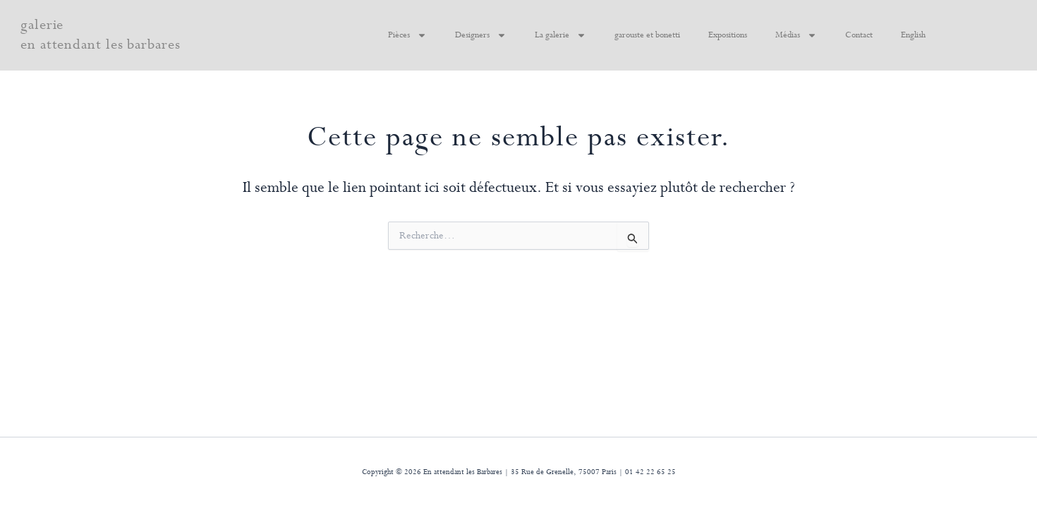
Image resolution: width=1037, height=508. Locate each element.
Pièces (407, 35)
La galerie (560, 35)
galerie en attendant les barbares (100, 35)
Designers (481, 35)
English (913, 35)
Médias (796, 35)
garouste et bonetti (647, 35)
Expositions (727, 35)
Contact (859, 35)
